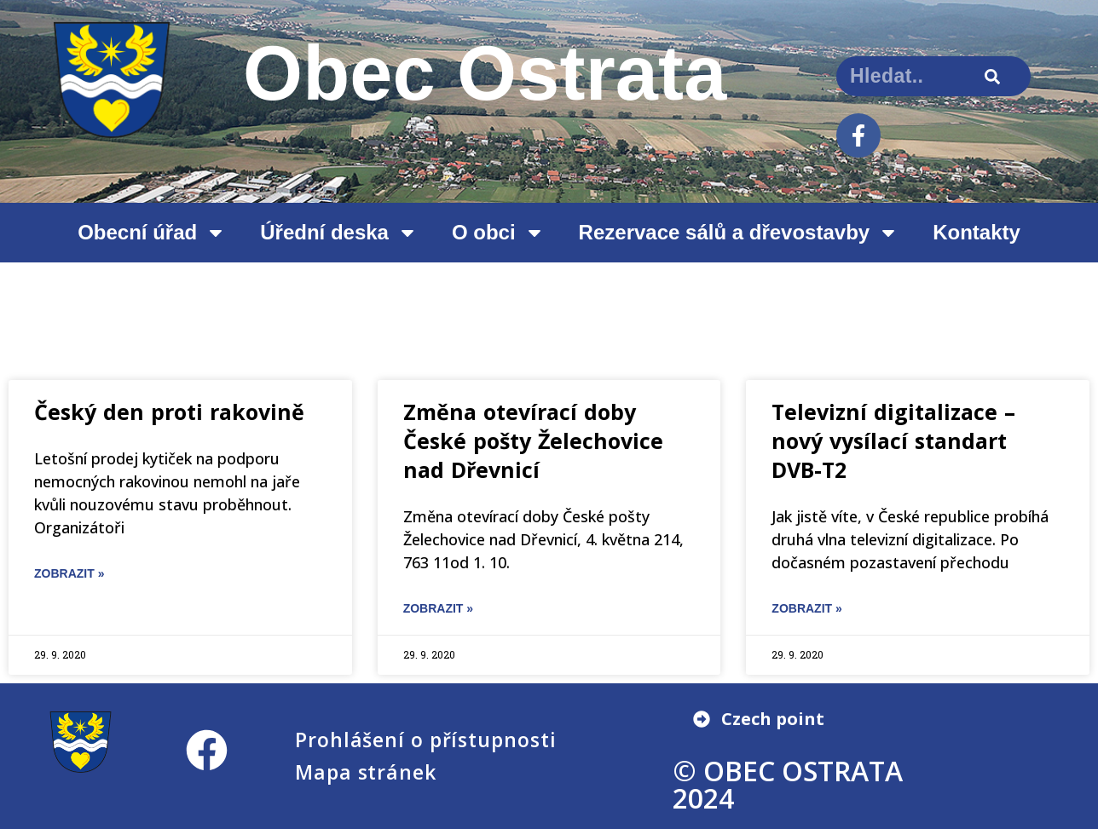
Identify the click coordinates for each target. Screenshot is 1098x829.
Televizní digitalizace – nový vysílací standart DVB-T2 (893, 440)
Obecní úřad (152, 232)
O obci (498, 232)
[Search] (993, 76)
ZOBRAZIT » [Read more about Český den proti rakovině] (69, 573)
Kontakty (976, 232)
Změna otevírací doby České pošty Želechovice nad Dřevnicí (533, 440)
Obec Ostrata (485, 73)
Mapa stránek (365, 772)
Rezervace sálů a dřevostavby (739, 232)
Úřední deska (339, 232)
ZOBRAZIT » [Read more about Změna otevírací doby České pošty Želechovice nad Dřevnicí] (438, 608)
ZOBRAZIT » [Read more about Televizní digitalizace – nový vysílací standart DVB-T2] (806, 608)
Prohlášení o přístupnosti (426, 739)
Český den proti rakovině (169, 411)
